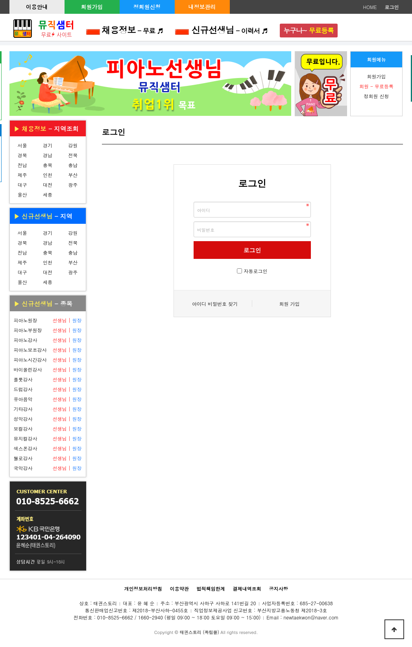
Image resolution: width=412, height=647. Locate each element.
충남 (73, 165)
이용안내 (37, 7)
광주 (73, 184)
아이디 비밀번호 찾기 (215, 303)
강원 (73, 145)
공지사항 (278, 588)
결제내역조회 (247, 588)
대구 (22, 184)
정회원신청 (147, 7)
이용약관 (179, 588)
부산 (73, 174)
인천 (47, 174)
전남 (22, 165)
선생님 (59, 320)
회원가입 (92, 7)
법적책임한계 (211, 588)
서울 (22, 145)
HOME (370, 7)
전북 (73, 155)
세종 (47, 194)
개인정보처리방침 (143, 588)
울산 (22, 194)
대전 (47, 184)
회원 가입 (289, 303)
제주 (22, 174)
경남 (47, 155)
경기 (47, 145)
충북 (47, 165)
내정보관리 (202, 7)
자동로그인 (256, 271)
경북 (22, 155)
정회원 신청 (376, 96)
